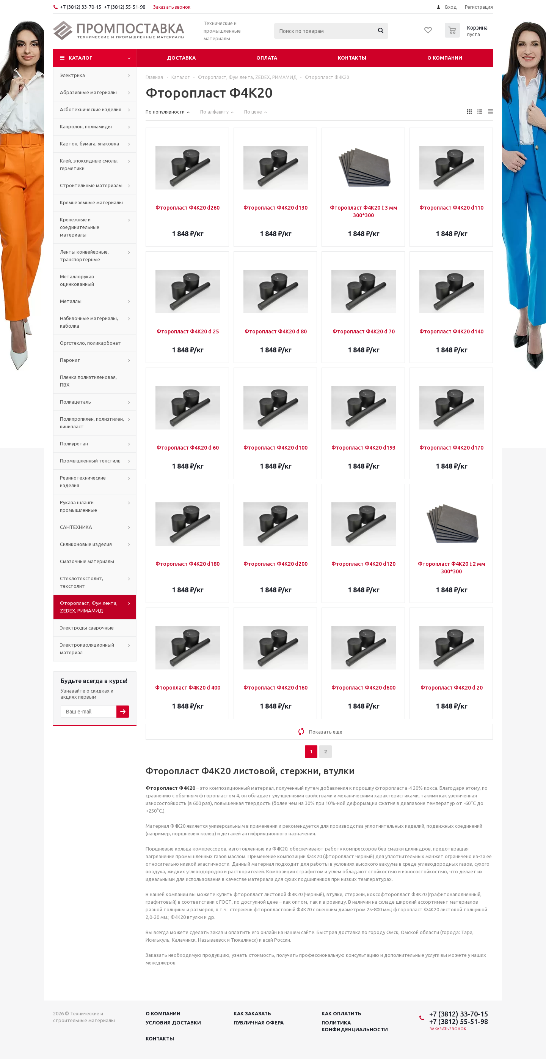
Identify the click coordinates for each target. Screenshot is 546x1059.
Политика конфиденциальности (355, 1026)
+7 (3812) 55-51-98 (124, 6)
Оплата (266, 57)
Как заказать (252, 1013)
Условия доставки (173, 1022)
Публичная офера (259, 1022)
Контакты (352, 57)
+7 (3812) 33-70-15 (80, 6)
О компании (444, 57)
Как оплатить (341, 1013)
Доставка (181, 57)
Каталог (81, 57)
